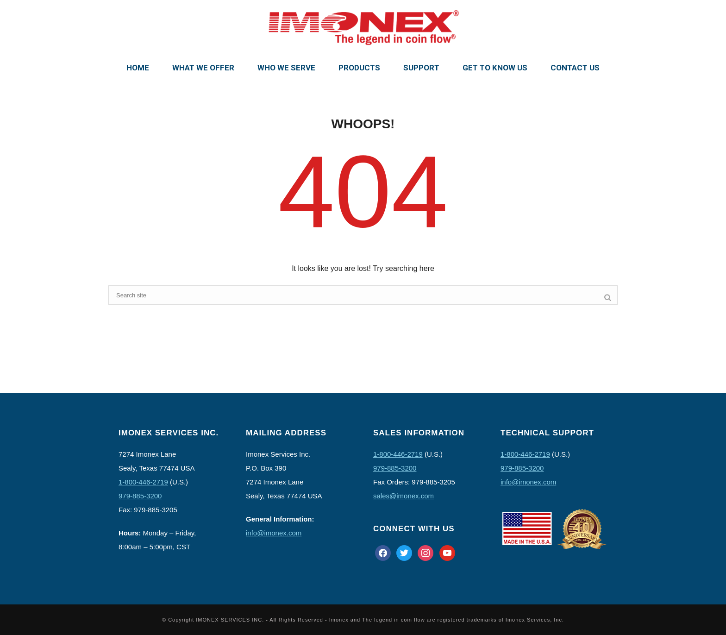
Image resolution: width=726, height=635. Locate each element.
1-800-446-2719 (143, 482)
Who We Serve (286, 67)
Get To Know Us (495, 67)
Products (359, 67)
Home (137, 67)
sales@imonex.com (403, 496)
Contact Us (575, 67)
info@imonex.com (273, 533)
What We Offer (203, 67)
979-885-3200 (140, 496)
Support (421, 67)
